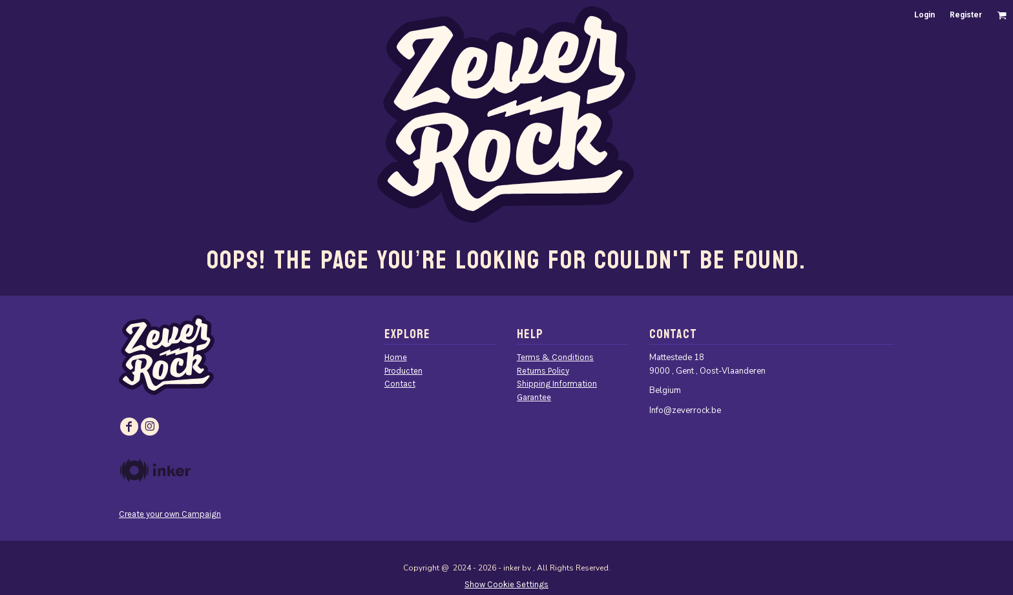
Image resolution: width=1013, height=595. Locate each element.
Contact (399, 383)
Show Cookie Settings (506, 584)
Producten (403, 371)
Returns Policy (543, 371)
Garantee (534, 397)
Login (924, 14)
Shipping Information (557, 383)
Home (395, 357)
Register (966, 14)
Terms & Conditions (555, 357)
